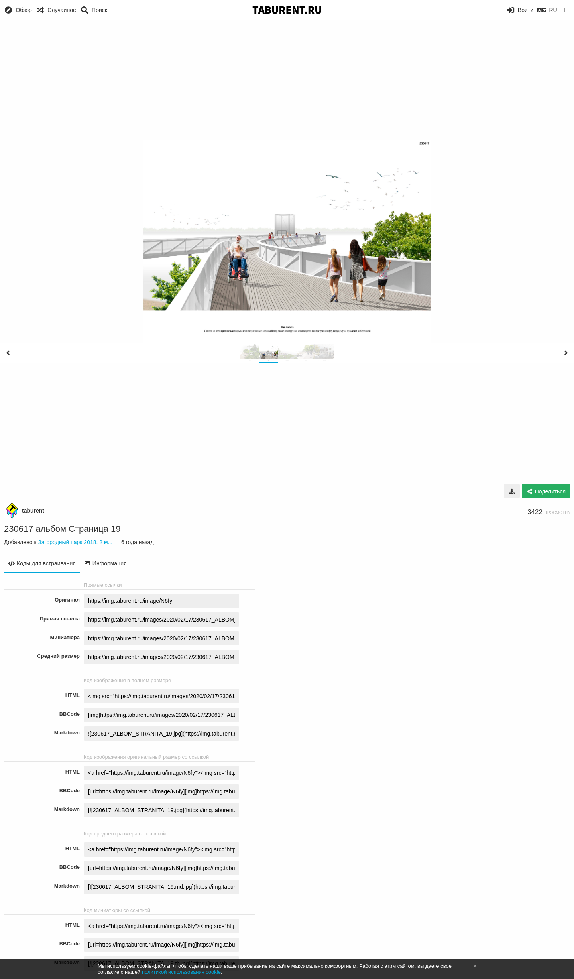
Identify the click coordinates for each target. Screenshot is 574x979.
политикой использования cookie (181, 972)
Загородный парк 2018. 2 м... (75, 542)
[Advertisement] (287, 80)
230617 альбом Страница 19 (62, 529)
